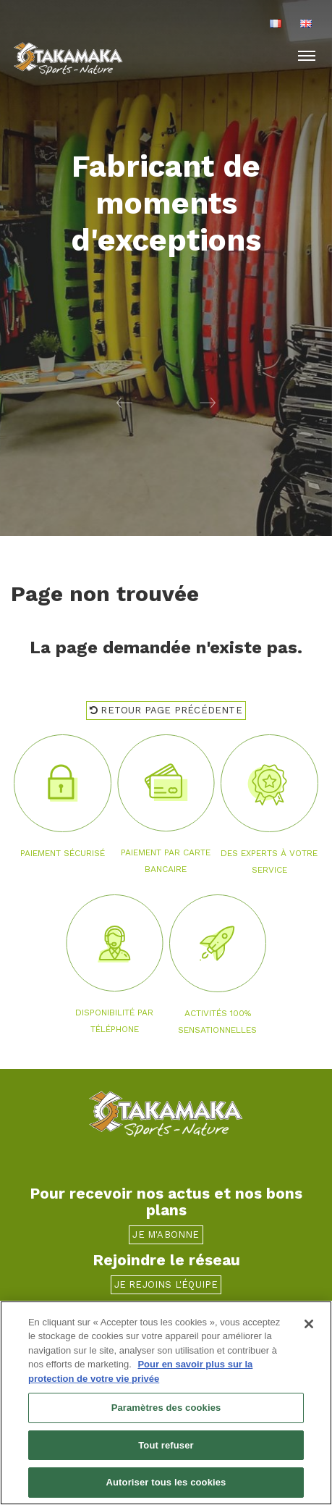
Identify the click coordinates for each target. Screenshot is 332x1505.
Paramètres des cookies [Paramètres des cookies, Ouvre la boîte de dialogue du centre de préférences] (166, 1407)
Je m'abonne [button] (165, 1234)
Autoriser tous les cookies (166, 1482)
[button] (83, 402)
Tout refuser (165, 1445)
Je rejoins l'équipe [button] (166, 1284)
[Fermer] (309, 1324)
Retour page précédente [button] (166, 710)
